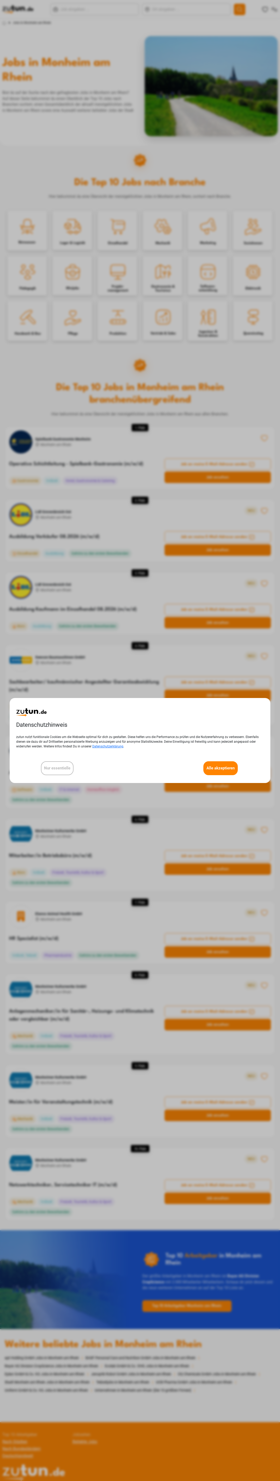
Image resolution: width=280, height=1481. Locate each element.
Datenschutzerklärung (107, 746)
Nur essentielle (57, 768)
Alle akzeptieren (220, 768)
